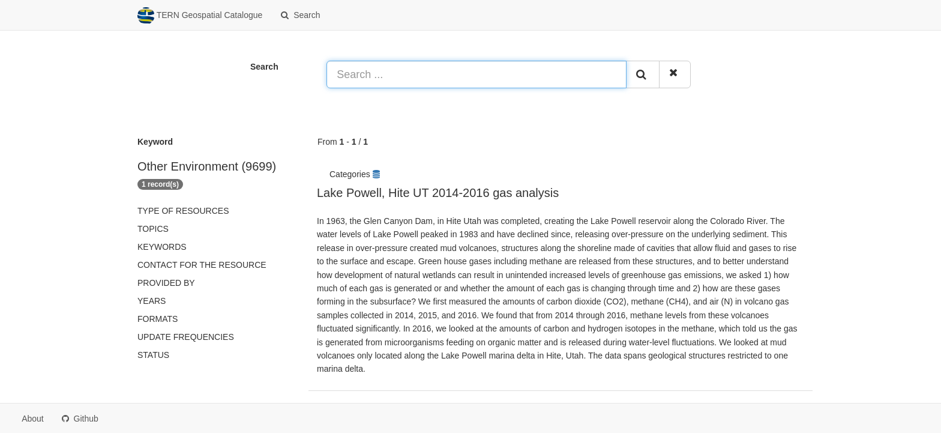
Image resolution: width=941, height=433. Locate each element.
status (153, 355)
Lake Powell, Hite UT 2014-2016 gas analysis (438, 192)
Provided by (166, 283)
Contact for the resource (201, 265)
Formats (157, 319)
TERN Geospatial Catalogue (199, 15)
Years (151, 301)
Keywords (162, 247)
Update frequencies (185, 337)
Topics (153, 229)
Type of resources (183, 211)
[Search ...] (476, 74)
